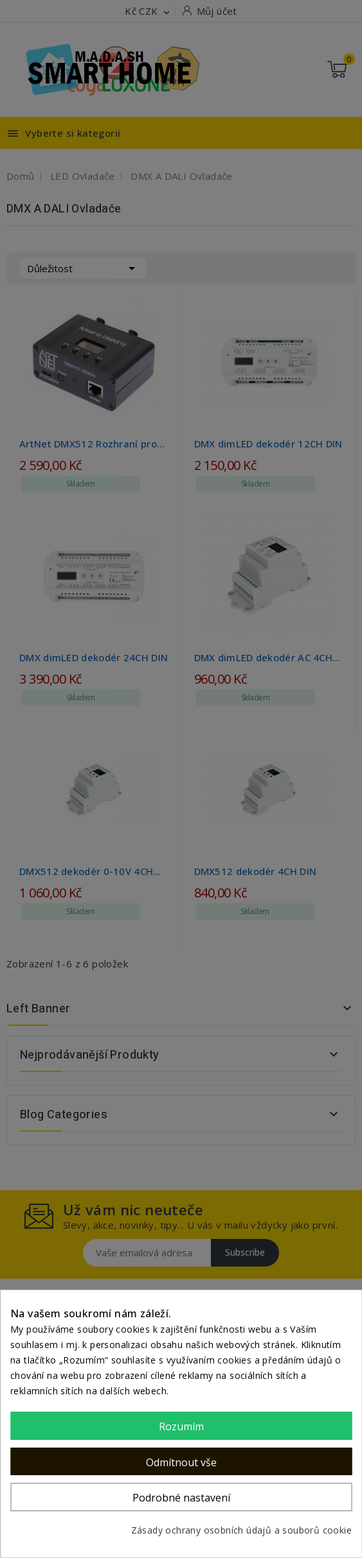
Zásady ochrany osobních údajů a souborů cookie (241, 1530)
